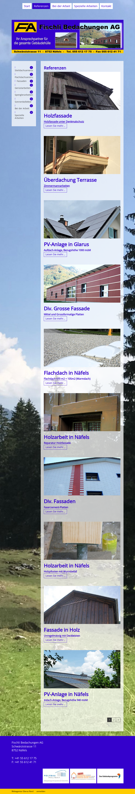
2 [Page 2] (113, 719)
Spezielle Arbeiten (85, 6)
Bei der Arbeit (61, 6)
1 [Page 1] (109, 719)
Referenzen (41, 6)
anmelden (41, 791)
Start (27, 6)
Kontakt (106, 6)
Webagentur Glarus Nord (22, 791)
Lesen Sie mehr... (55, 125)
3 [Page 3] (118, 719)
